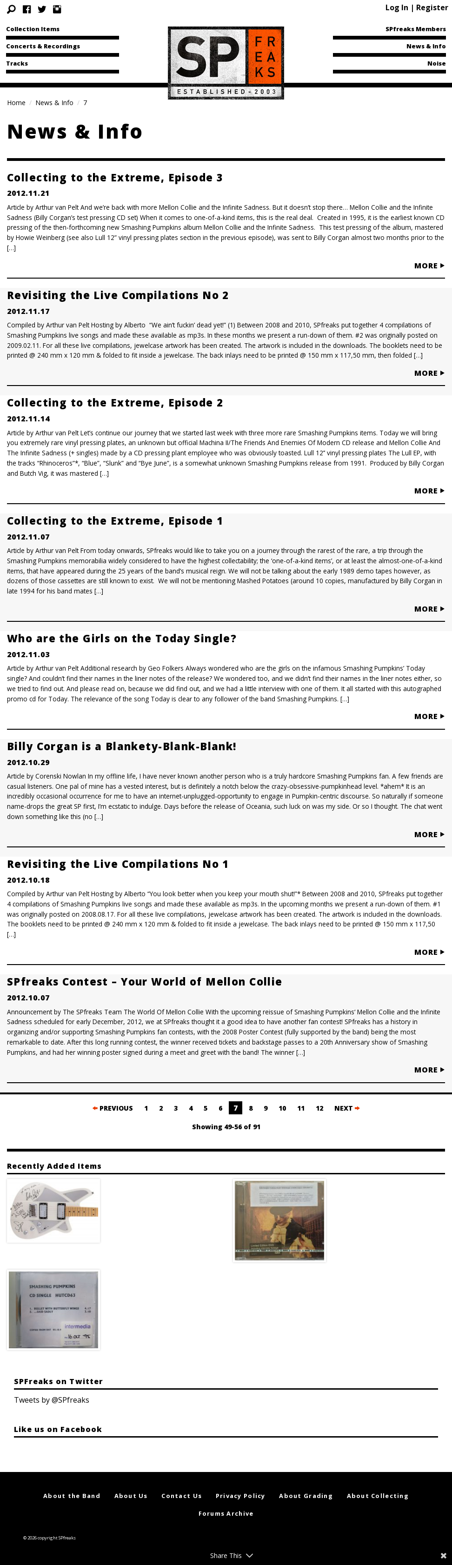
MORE (429, 265)
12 (319, 1108)
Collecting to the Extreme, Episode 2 (115, 402)
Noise (436, 63)
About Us (131, 1496)
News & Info (426, 46)
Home (16, 102)
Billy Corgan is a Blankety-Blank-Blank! (122, 746)
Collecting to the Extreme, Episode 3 (115, 177)
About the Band (71, 1496)
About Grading (306, 1496)
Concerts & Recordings (43, 46)
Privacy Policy (241, 1496)
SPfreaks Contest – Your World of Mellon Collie (145, 981)
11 (301, 1108)
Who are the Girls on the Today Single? (122, 638)
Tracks (17, 63)
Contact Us (181, 1496)
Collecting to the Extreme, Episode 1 (115, 520)
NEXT (347, 1108)
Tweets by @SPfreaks (51, 1400)
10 (282, 1108)
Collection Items (33, 29)
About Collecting (378, 1496)
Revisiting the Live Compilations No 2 (118, 295)
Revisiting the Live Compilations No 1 (118, 864)
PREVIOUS (113, 1108)
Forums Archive (226, 1513)
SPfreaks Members (416, 29)
